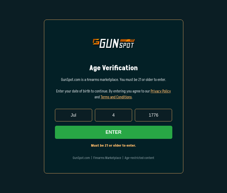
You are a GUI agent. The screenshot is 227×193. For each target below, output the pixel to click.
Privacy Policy (161, 91)
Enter (114, 132)
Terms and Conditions (116, 97)
